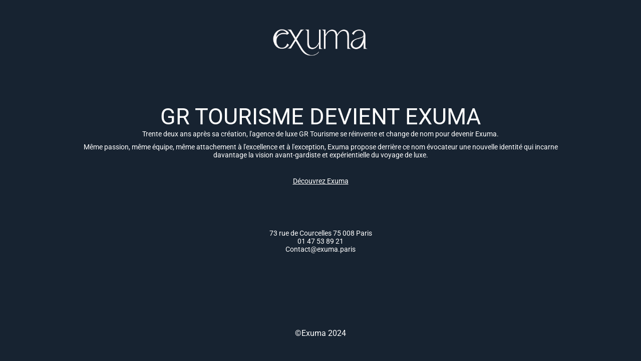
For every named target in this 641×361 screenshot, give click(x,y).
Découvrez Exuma (321, 181)
